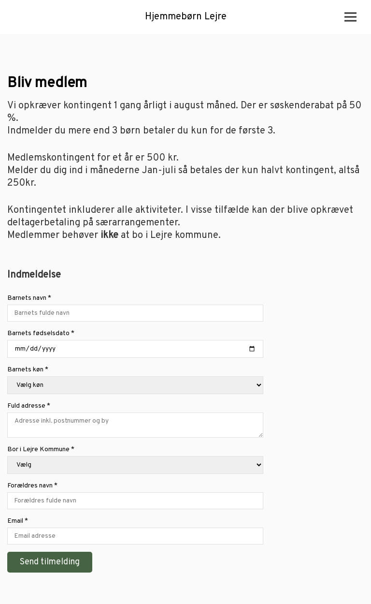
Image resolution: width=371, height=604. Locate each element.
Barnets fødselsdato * (135, 344)
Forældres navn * (135, 496)
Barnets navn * (135, 309)
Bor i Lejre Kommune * (135, 460)
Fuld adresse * (135, 421)
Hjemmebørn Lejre (186, 17)
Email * (135, 532)
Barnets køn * (135, 381)
